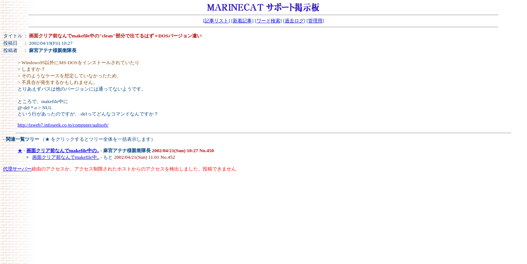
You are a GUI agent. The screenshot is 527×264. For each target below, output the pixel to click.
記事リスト (216, 20)
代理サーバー (17, 169)
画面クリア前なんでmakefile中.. (65, 157)
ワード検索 (268, 20)
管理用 (315, 20)
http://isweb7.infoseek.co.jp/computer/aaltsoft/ (63, 125)
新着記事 (242, 20)
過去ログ (294, 20)
